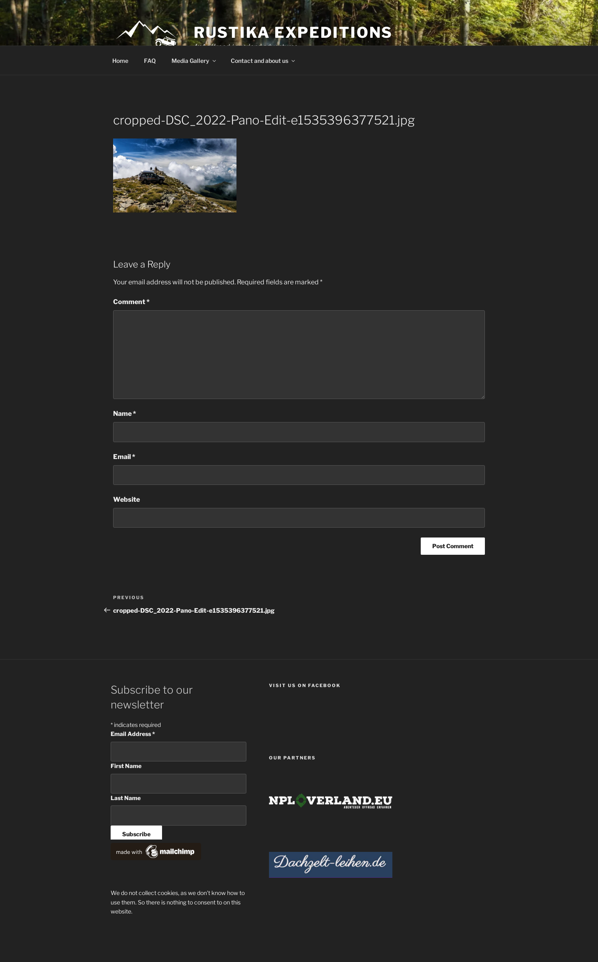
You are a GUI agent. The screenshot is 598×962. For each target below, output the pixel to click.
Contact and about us (263, 60)
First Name (126, 765)
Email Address (133, 733)
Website (126, 499)
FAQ (150, 60)
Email (124, 457)
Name (124, 414)
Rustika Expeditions (293, 32)
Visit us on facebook (305, 685)
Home (120, 60)
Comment (131, 302)
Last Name (126, 797)
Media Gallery (194, 60)
